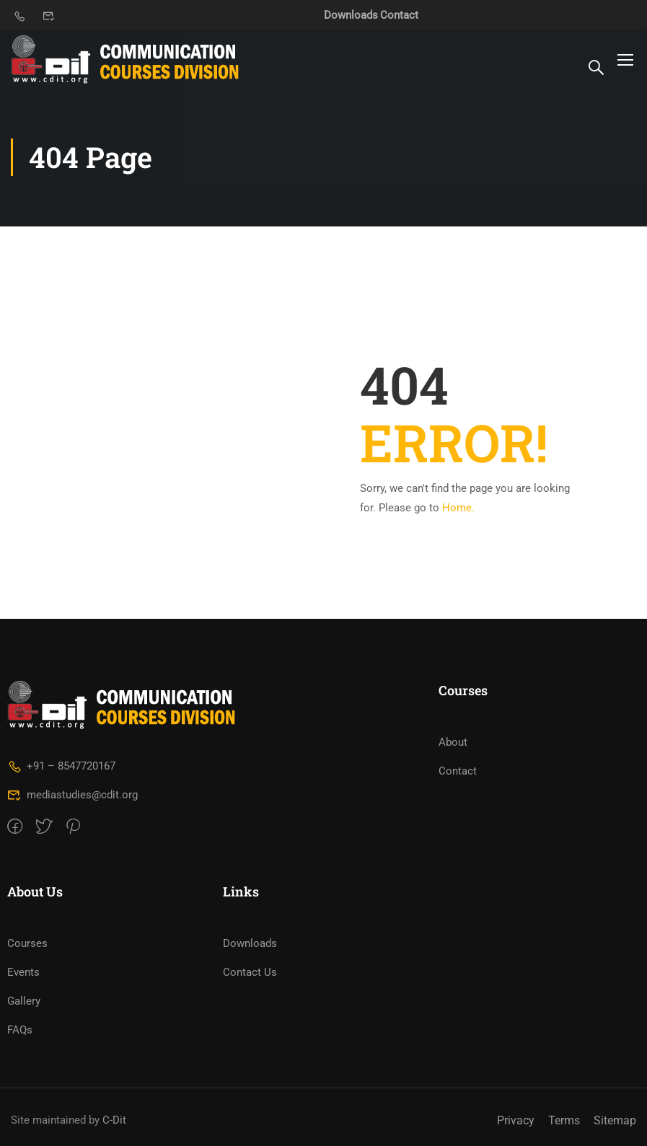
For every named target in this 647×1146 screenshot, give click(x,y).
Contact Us (250, 972)
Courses (27, 943)
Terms (564, 1120)
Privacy (515, 1120)
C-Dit (114, 1120)
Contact (399, 15)
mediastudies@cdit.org (72, 794)
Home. (458, 507)
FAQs (19, 1029)
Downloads (351, 15)
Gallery (23, 1001)
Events (23, 972)
